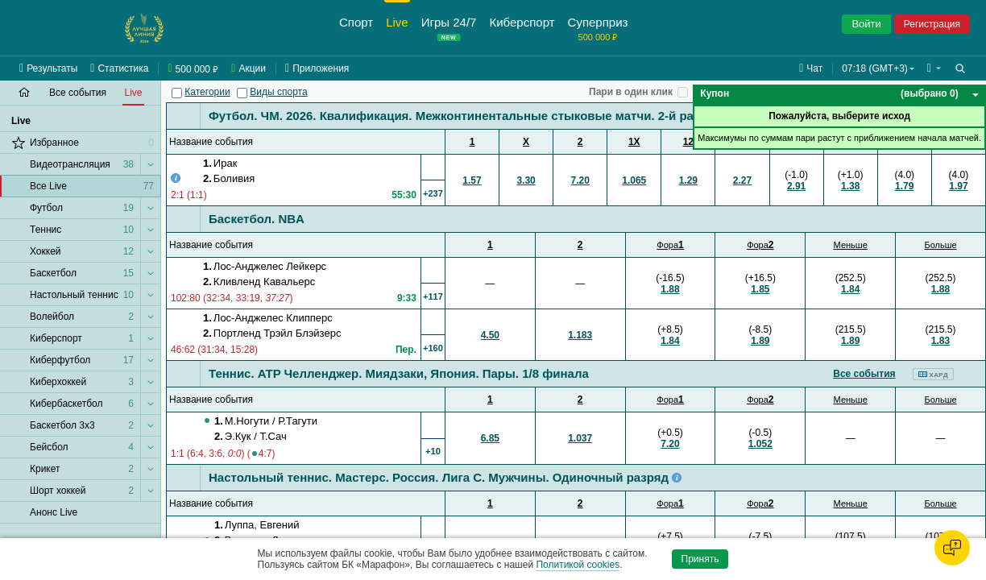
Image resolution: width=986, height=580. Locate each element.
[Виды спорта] (242, 93)
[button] (934, 68)
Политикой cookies (577, 564)
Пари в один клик (631, 91)
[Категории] (177, 93)
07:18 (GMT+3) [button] (875, 68)
